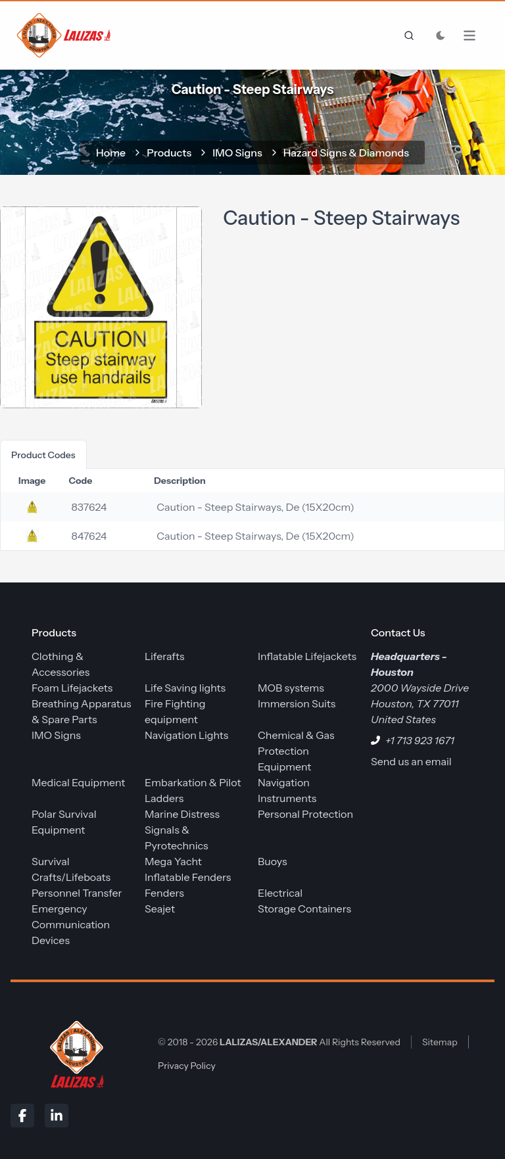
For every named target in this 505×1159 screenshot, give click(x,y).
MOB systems (291, 687)
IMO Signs (237, 152)
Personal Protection (305, 813)
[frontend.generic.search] (406, 35)
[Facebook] (22, 1115)
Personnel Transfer (77, 892)
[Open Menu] (476, 35)
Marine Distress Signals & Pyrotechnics (182, 829)
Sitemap (440, 1042)
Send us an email (411, 761)
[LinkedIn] (56, 1115)
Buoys (272, 861)
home (111, 152)
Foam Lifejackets (72, 687)
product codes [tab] (43, 455)
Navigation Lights (186, 735)
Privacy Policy (187, 1066)
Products (169, 152)
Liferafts (165, 656)
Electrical (280, 892)
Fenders (164, 892)
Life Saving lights (185, 687)
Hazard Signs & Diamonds (346, 152)
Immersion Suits (296, 703)
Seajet (160, 908)
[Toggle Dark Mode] (440, 35)
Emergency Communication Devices (71, 924)
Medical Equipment (78, 782)
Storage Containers (304, 908)
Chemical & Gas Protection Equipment (296, 750)
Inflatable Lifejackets (307, 656)
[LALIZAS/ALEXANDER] (74, 1053)
